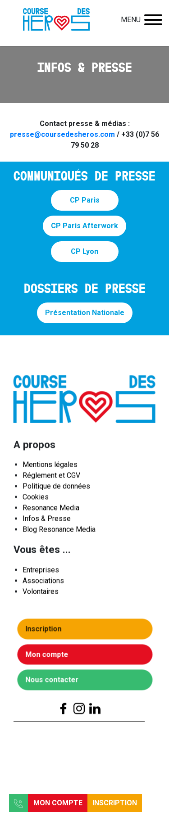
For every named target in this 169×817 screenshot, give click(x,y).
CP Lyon (84, 251)
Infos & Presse (47, 521)
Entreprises (41, 572)
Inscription (114, 803)
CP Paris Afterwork (84, 225)
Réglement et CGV (51, 478)
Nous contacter (54, 682)
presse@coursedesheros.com (62, 134)
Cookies (36, 499)
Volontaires (41, 593)
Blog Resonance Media (59, 532)
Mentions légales (50, 467)
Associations (43, 582)
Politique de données (56, 488)
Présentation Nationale (84, 312)
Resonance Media (51, 510)
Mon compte (57, 803)
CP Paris (85, 200)
